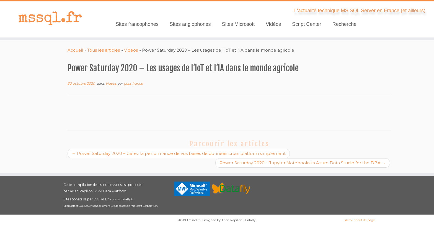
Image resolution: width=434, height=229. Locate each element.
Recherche (344, 24)
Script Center (306, 24)
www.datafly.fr (122, 199)
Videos (131, 50)
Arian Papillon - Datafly (238, 220)
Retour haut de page (360, 220)
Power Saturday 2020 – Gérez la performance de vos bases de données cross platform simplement (179, 153)
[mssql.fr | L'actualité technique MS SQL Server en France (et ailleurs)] (50, 18)
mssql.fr (194, 220)
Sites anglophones (190, 24)
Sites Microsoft (238, 24)
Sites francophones (137, 24)
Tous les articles (103, 50)
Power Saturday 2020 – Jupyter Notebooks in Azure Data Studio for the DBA (302, 162)
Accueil (75, 50)
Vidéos (273, 24)
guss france (133, 83)
